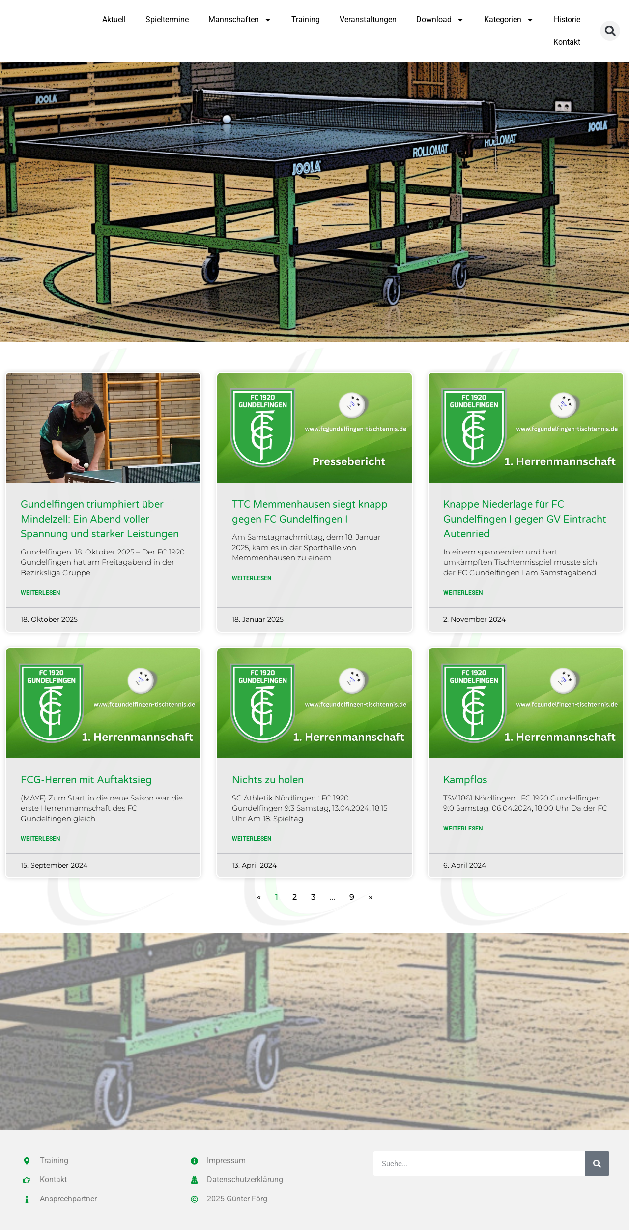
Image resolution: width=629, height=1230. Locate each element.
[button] (610, 31)
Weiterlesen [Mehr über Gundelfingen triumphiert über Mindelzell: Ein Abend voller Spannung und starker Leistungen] (40, 592)
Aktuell (114, 19)
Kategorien (509, 20)
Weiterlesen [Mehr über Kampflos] (463, 828)
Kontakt (566, 42)
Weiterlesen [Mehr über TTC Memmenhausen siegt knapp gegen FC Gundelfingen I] (251, 578)
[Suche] (597, 1163)
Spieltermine (167, 19)
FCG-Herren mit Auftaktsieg (86, 780)
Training (305, 19)
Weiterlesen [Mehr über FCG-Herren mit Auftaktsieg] (40, 838)
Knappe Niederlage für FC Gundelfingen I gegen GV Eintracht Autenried (524, 519)
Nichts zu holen (268, 780)
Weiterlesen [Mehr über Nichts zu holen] (251, 838)
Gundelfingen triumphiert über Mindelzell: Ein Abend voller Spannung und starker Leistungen (100, 519)
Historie (567, 19)
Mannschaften (240, 20)
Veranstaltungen (368, 19)
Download (440, 20)
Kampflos (465, 780)
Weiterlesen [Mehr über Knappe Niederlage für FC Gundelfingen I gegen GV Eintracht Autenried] (463, 592)
